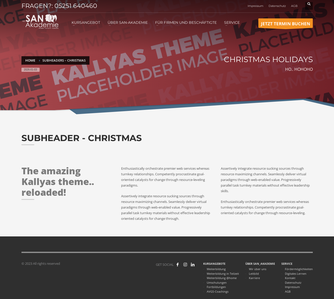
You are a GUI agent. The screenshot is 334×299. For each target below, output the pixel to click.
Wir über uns (257, 269)
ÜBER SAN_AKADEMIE (260, 264)
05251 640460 (75, 5)
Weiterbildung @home (222, 278)
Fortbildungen (216, 287)
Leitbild (254, 273)
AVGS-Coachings (217, 291)
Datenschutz (277, 6)
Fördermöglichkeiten (299, 269)
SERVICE (286, 264)
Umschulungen (217, 282)
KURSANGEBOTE (214, 264)
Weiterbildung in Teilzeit (223, 273)
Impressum (255, 6)
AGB (294, 6)
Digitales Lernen (295, 273)
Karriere (254, 278)
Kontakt (290, 278)
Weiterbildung (216, 269)
